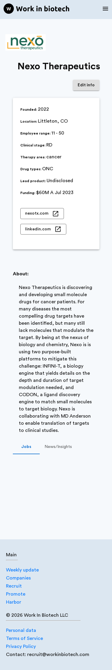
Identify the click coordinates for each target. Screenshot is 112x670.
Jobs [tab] (26, 447)
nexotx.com (42, 213)
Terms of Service (24, 638)
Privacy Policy (21, 646)
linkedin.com (43, 229)
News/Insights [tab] (58, 447)
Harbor (13, 602)
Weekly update (22, 570)
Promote (15, 594)
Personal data (21, 630)
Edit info (86, 85)
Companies (18, 578)
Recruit (14, 586)
